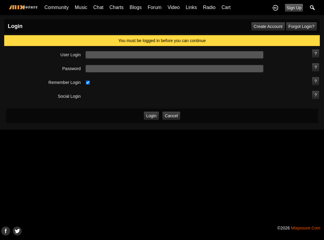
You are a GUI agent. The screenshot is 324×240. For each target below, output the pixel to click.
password (71, 68)
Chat (98, 7)
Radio (209, 7)
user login (70, 54)
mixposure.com (305, 228)
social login (69, 96)
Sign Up (293, 7)
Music (81, 7)
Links (191, 7)
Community (56, 7)
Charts (116, 7)
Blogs (136, 7)
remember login (64, 82)
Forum (155, 7)
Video (174, 7)
